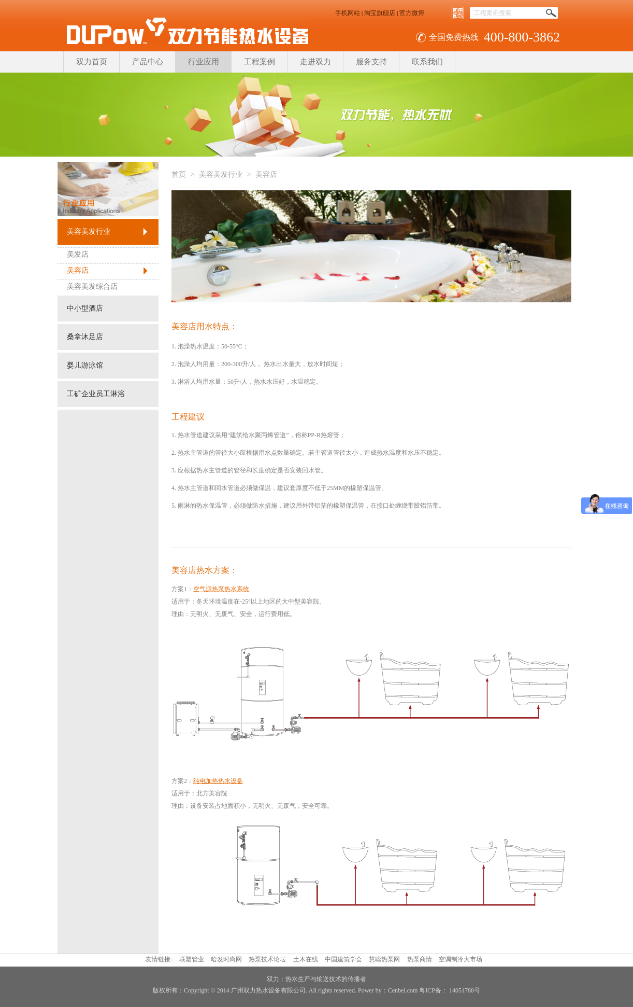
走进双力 (315, 62)
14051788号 (464, 990)
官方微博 (411, 13)
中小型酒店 (85, 308)
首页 (178, 174)
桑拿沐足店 (85, 337)
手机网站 (347, 13)
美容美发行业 (88, 231)
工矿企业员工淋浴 (96, 394)
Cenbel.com (403, 990)
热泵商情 (419, 959)
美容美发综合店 (92, 286)
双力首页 (91, 62)
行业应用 (203, 62)
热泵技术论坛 (267, 959)
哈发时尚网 (226, 959)
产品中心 (147, 62)
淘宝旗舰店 (379, 13)
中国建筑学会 (343, 959)
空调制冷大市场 (460, 959)
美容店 (78, 270)
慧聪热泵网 (384, 959)
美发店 (78, 254)
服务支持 (371, 62)
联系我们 (427, 62)
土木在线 (305, 959)
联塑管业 (191, 959)
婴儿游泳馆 (85, 365)
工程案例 (259, 62)
